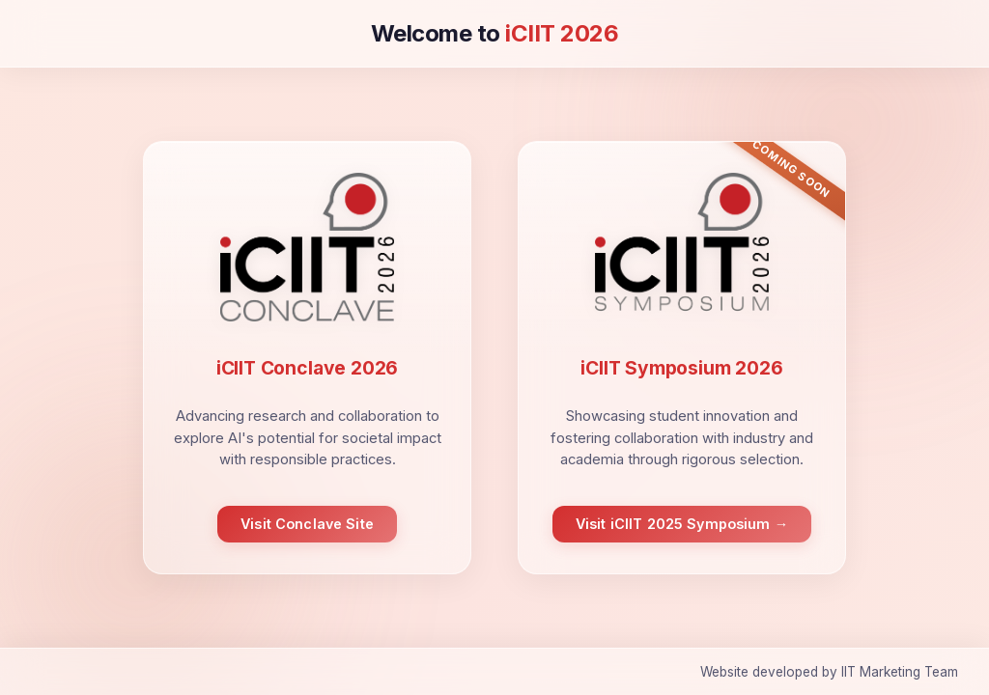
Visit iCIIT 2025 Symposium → (682, 523)
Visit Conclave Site (307, 523)
